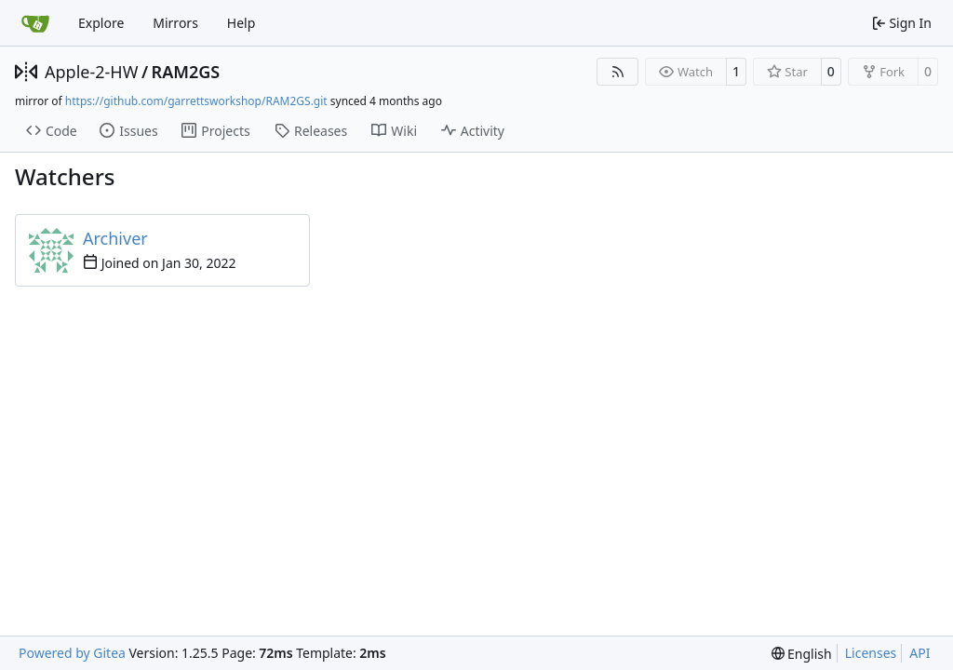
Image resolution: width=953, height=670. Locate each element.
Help (241, 23)
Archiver (115, 238)
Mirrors (175, 23)
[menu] (802, 654)
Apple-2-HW (91, 71)
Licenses (871, 653)
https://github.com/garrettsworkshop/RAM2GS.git (196, 101)
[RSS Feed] (618, 72)
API (919, 653)
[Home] (35, 23)
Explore (101, 23)
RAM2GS (186, 71)
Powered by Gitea (72, 653)
